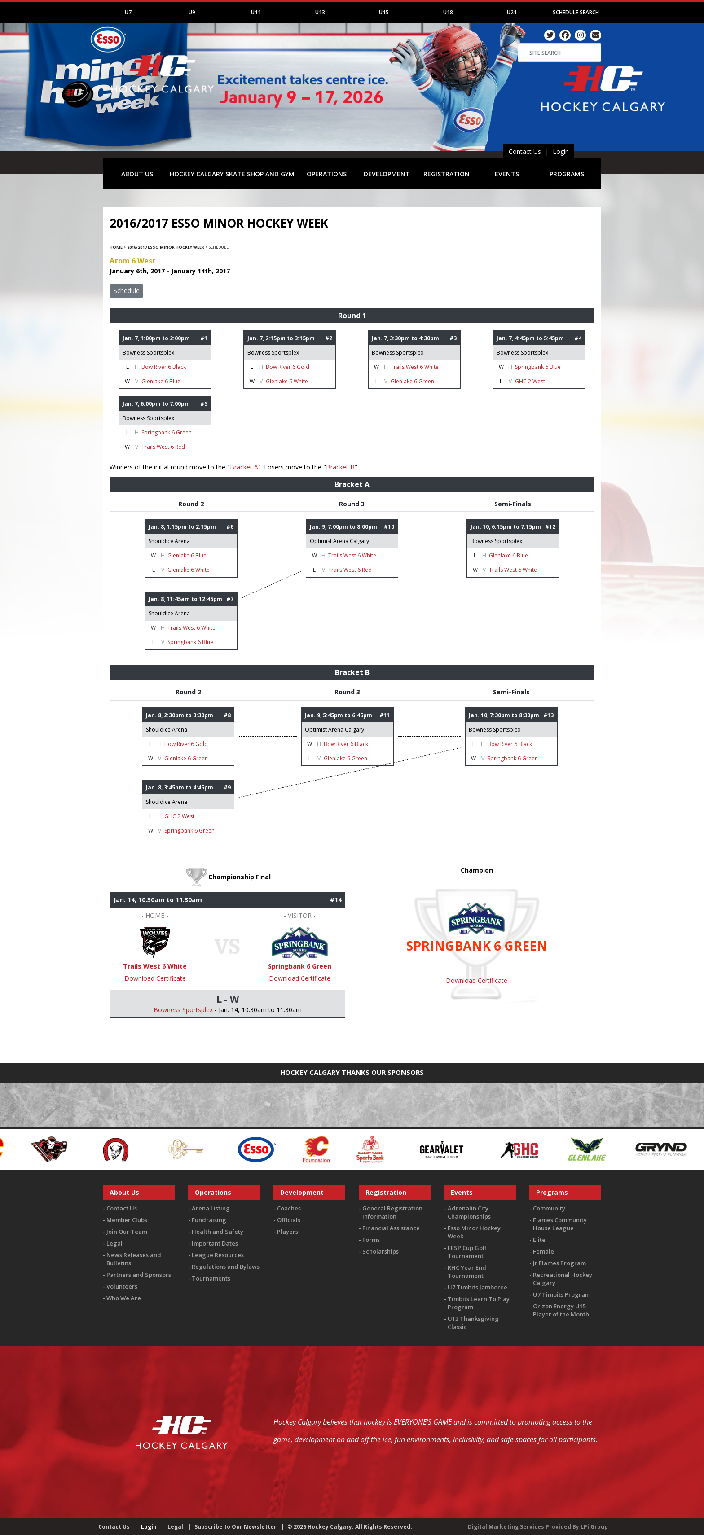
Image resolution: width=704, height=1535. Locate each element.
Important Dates (215, 1243)
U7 (128, 12)
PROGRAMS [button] (567, 174)
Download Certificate (155, 978)
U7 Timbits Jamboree (477, 1287)
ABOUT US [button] (137, 174)
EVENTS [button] (507, 174)
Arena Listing (211, 1208)
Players (287, 1232)
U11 (256, 12)
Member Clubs (126, 1220)
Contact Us (525, 151)
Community (549, 1208)
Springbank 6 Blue (538, 367)
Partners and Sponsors (138, 1275)
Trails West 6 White (415, 367)
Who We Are (123, 1298)
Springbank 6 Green (166, 432)
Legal (114, 1243)
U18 (448, 12)
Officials (288, 1220)
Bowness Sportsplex (148, 352)
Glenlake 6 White (287, 381)
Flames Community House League (560, 1224)
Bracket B (340, 467)
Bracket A (244, 467)
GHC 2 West (530, 381)
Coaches (289, 1208)
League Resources (218, 1255)
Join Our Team (126, 1232)
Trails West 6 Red (163, 447)
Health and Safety (217, 1232)
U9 (192, 12)
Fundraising (209, 1220)
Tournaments (211, 1278)
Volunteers (121, 1286)
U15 (384, 12)
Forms (371, 1240)
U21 (512, 12)
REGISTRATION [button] (446, 174)
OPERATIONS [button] (327, 174)
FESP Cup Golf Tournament (467, 1252)
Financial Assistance (391, 1228)
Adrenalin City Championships (469, 1212)
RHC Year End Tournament (467, 1271)
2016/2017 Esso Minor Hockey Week (165, 247)
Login (561, 151)
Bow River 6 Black (163, 367)
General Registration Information (392, 1212)
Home (116, 247)
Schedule (127, 290)
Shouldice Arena (169, 541)
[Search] (559, 52)
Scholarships (380, 1251)
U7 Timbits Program (561, 1294)
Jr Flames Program (559, 1263)
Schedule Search (576, 12)
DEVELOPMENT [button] (387, 174)
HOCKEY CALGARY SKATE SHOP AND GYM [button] (232, 174)
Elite (539, 1240)
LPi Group (594, 1527)
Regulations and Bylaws (226, 1267)
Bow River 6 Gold (287, 367)
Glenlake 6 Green (412, 381)
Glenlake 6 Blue (160, 381)
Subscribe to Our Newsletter (235, 1527)
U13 (320, 12)
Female (543, 1251)
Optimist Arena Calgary (339, 541)
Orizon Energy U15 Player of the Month (561, 1310)
